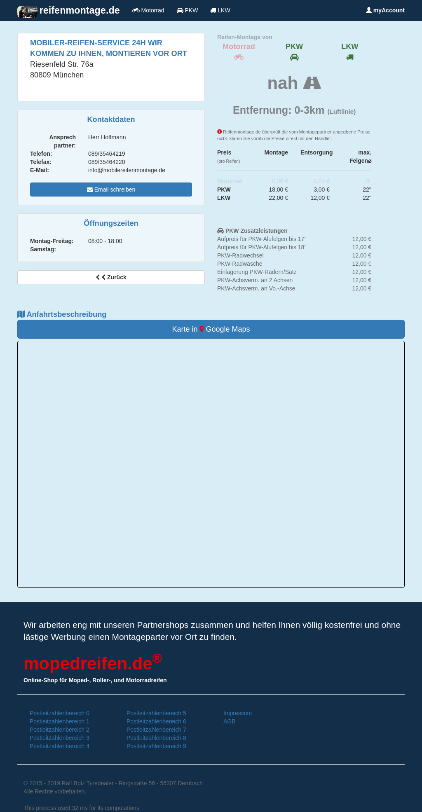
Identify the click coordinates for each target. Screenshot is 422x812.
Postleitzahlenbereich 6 (156, 721)
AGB (229, 721)
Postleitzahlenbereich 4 (59, 746)
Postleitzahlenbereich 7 (156, 729)
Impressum (237, 713)
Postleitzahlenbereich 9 (156, 746)
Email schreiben (111, 189)
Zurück (111, 277)
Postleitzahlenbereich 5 (156, 713)
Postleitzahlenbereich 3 (59, 738)
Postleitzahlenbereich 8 (156, 738)
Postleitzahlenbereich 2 (59, 729)
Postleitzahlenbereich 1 (59, 721)
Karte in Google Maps (211, 329)
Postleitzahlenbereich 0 (59, 713)
